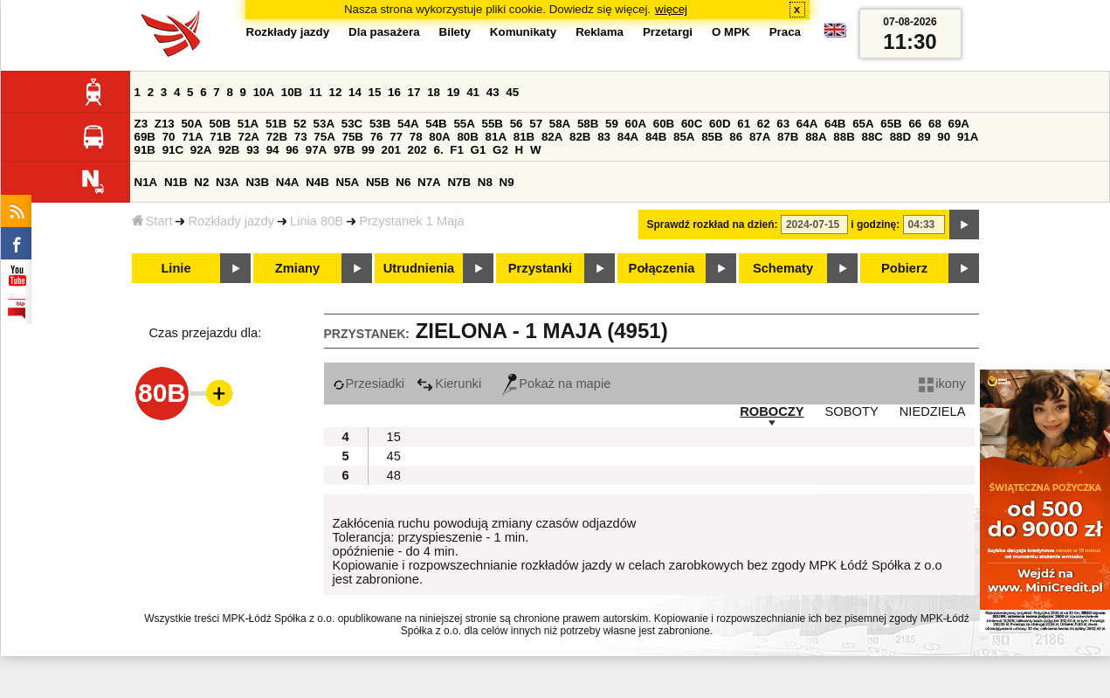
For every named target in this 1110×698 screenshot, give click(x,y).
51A (248, 123)
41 (472, 92)
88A (815, 136)
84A (627, 136)
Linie (175, 268)
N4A (288, 182)
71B (220, 136)
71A (192, 136)
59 (611, 123)
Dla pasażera (384, 31)
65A (862, 123)
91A (967, 136)
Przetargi (668, 31)
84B (655, 136)
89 (924, 136)
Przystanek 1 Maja (412, 221)
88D (900, 136)
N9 (507, 182)
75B (352, 136)
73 (300, 136)
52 (300, 123)
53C (351, 123)
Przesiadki (369, 383)
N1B (176, 182)
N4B (317, 182)
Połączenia (662, 268)
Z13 (165, 123)
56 (516, 123)
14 (355, 92)
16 (394, 92)
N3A (227, 182)
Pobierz (904, 268)
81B (524, 136)
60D (719, 123)
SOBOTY (852, 411)
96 (292, 149)
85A (683, 136)
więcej (671, 9)
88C (872, 136)
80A (439, 136)
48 (394, 475)
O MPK (731, 31)
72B (276, 136)
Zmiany (297, 268)
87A (759, 136)
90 (943, 136)
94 (272, 149)
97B (344, 149)
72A (248, 136)
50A (191, 123)
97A (316, 149)
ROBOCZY (771, 411)
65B (890, 123)
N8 (485, 182)
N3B (257, 182)
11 (315, 92)
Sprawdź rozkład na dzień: (712, 224)
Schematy (783, 268)
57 (535, 123)
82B (579, 136)
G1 (478, 149)
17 (414, 92)
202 (417, 149)
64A (806, 123)
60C (691, 123)
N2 (201, 182)
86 (735, 136)
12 (334, 92)
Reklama (600, 31)
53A (324, 123)
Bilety (455, 31)
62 (763, 123)
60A (635, 123)
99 (368, 149)
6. (438, 149)
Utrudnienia (418, 268)
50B (220, 123)
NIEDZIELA (933, 411)
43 (493, 92)
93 (252, 149)
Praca (785, 31)
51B (275, 123)
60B (663, 123)
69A (958, 123)
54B (435, 123)
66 (914, 123)
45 (512, 92)
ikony (942, 383)
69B (144, 136)
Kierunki (449, 383)
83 (603, 136)
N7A (429, 182)
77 (396, 136)
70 (169, 136)
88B (843, 136)
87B (787, 136)
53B (379, 123)
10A (263, 92)
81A (496, 136)
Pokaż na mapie (556, 383)
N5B (378, 182)
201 (391, 149)
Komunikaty (523, 31)
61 (743, 123)
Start (152, 221)
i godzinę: (875, 224)
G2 (500, 149)
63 (782, 123)
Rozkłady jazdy (231, 221)
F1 (457, 149)
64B (834, 123)
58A (559, 123)
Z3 (141, 123)
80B (467, 136)
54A (407, 123)
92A (200, 149)
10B (291, 92)
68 (934, 123)
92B (228, 149)
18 (433, 92)
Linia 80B (316, 221)
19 (453, 92)
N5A (348, 182)
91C (172, 149)
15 (375, 92)
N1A (146, 182)
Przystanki (540, 268)
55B (492, 123)
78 (416, 136)
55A (463, 123)
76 (376, 136)
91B (144, 149)
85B (711, 136)
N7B (459, 182)
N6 (403, 182)
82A (551, 136)
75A (324, 136)
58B (587, 123)
